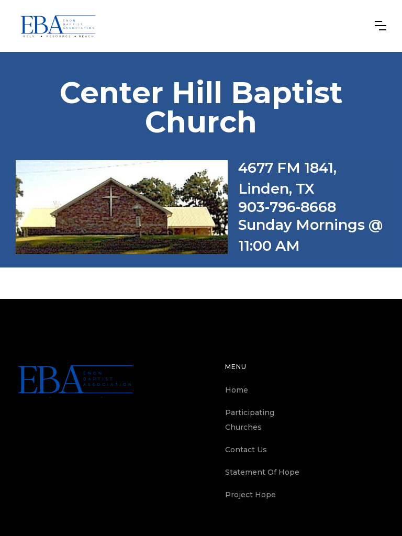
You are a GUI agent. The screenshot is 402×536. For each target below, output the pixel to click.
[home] (58, 26)
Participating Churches (249, 420)
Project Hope (250, 494)
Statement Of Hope (262, 472)
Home (236, 390)
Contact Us (246, 449)
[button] (380, 25)
